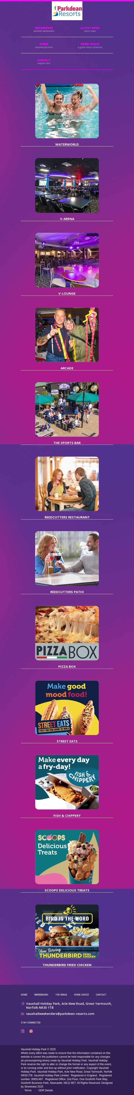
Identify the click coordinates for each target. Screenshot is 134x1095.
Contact (44, 60)
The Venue (61, 994)
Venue (44, 44)
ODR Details (45, 1090)
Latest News (90, 28)
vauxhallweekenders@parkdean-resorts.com (60, 1014)
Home (24, 994)
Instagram (31, 1031)
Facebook (23, 1031)
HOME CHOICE (90, 44)
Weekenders (44, 28)
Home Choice (81, 994)
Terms (28, 1090)
